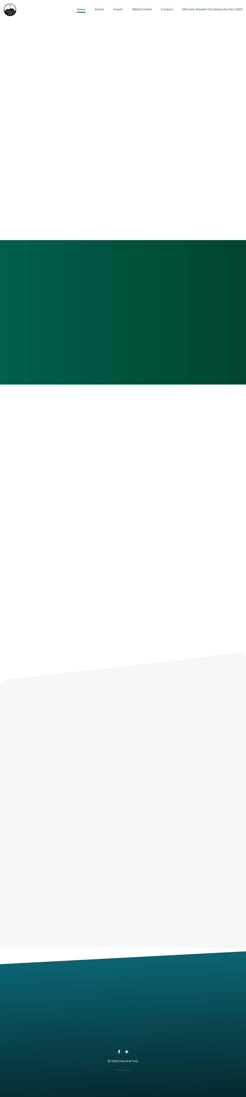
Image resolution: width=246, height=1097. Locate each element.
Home (81, 9)
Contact (167, 9)
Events (118, 9)
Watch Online (142, 9)
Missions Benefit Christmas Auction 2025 (212, 9)
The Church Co (123, 1070)
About (99, 9)
